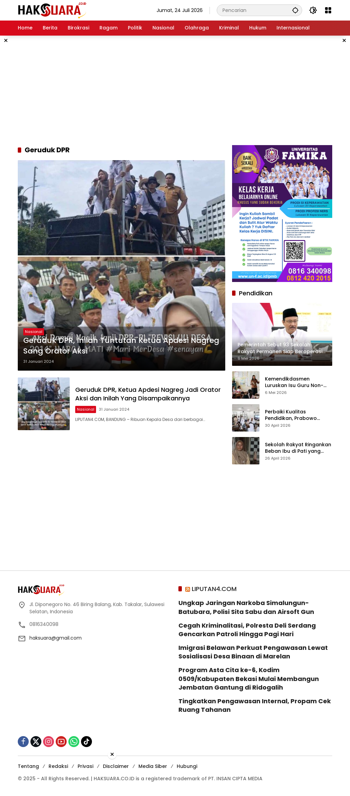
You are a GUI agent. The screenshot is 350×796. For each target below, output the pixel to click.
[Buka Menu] (328, 10)
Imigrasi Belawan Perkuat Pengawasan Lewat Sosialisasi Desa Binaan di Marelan (253, 651)
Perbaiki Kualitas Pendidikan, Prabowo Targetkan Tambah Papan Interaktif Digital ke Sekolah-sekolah (298, 415)
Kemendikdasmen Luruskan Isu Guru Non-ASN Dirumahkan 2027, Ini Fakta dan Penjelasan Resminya (296, 382)
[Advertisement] (175, 90)
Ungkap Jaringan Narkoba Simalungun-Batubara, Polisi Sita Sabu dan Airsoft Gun (246, 607)
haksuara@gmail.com (55, 637)
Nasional (33, 331)
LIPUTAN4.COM (214, 589)
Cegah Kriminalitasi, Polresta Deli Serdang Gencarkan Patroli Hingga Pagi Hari (247, 629)
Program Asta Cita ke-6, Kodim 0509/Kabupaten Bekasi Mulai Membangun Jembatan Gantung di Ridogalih (248, 678)
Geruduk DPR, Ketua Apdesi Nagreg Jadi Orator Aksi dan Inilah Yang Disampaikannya (148, 393)
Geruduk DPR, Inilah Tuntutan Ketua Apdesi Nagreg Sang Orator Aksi (121, 345)
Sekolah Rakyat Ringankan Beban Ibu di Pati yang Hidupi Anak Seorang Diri (298, 448)
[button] (295, 10)
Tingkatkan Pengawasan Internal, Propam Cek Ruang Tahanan (254, 705)
